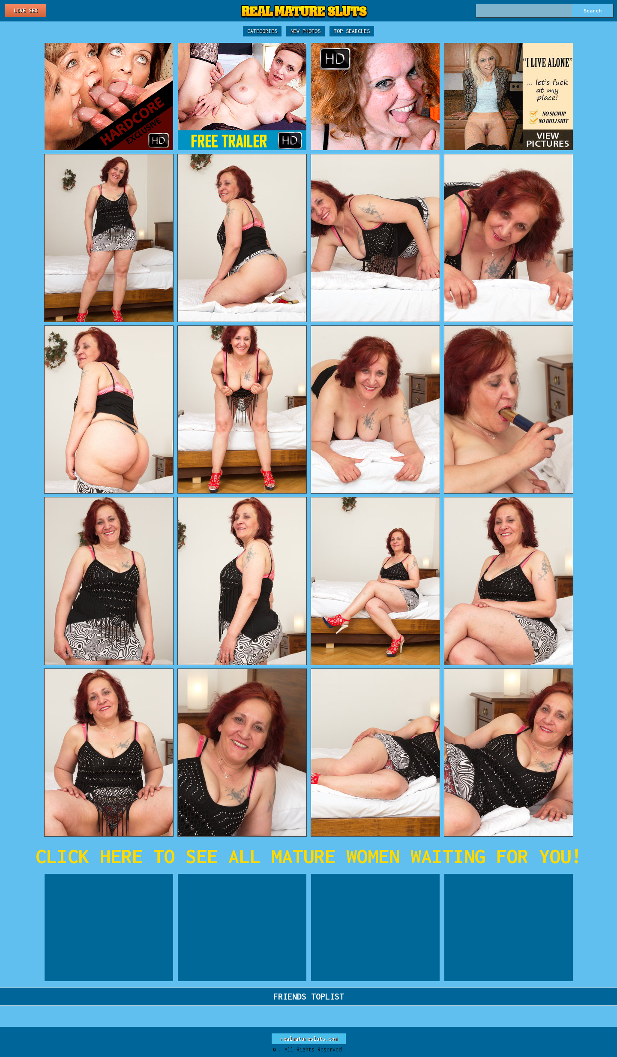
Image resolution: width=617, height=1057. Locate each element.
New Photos (305, 31)
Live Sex (26, 10)
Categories (262, 31)
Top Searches (352, 31)
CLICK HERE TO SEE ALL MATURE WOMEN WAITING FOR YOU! (309, 856)
